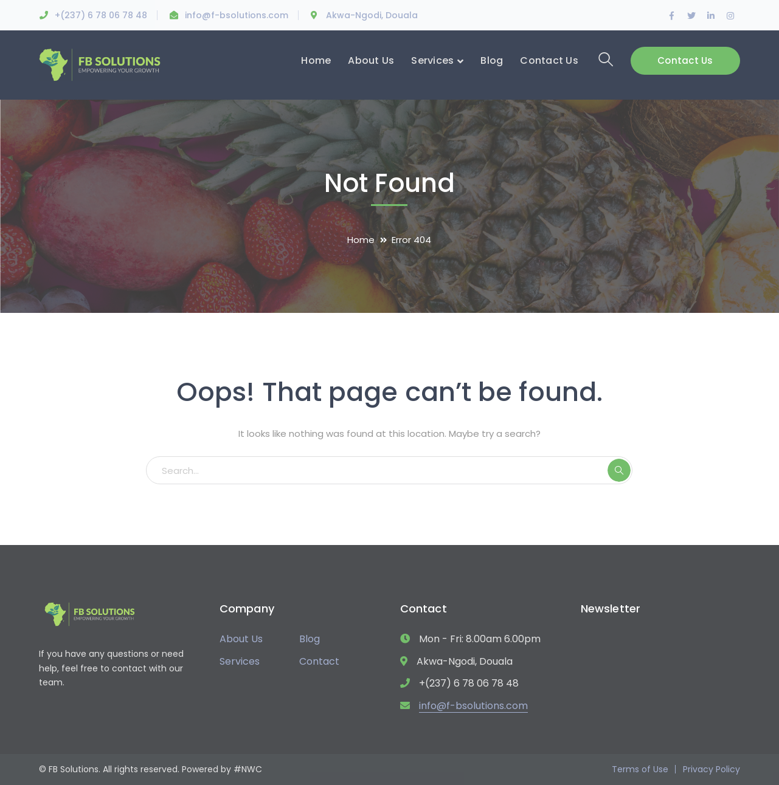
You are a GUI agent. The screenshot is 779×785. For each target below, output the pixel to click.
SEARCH (619, 470)
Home (361, 239)
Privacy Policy (711, 769)
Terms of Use (640, 769)
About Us (241, 639)
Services (240, 661)
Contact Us (685, 60)
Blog (309, 639)
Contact (319, 661)
